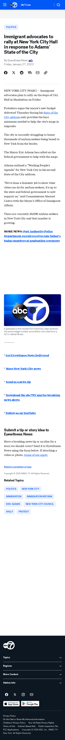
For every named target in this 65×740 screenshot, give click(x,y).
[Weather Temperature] (47, 4)
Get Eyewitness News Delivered (27, 355)
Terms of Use (9, 726)
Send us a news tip (18, 382)
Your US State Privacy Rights (41, 723)
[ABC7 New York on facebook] (6, 694)
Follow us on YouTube (20, 413)
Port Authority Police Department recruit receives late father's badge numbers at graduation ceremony (32, 236)
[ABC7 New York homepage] (13, 5)
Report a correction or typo (17, 466)
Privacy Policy (9, 716)
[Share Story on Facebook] (6, 73)
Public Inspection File (48, 726)
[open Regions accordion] (32, 666)
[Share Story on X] (14, 73)
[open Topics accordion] (32, 657)
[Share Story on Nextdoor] (30, 73)
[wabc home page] (9, 645)
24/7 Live (26, 5)
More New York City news (23, 369)
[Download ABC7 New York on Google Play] (30, 703)
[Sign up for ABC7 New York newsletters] (31, 694)
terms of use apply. (36, 455)
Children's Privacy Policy (14, 723)
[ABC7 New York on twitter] (14, 694)
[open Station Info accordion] (32, 683)
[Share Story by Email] (38, 73)
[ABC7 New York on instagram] (23, 694)
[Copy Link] (46, 73)
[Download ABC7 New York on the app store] (11, 703)
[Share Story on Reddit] (22, 73)
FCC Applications (11, 730)
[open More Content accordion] (32, 674)
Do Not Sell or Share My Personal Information (24, 719)
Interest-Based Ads (27, 726)
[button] (4, 4)
